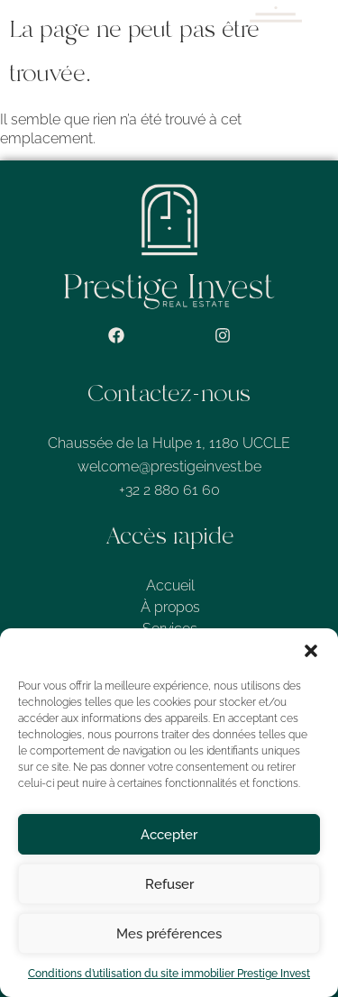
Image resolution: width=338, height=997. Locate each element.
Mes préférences (169, 934)
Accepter (169, 835)
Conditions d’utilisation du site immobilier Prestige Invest (169, 973)
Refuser (169, 884)
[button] (311, 651)
